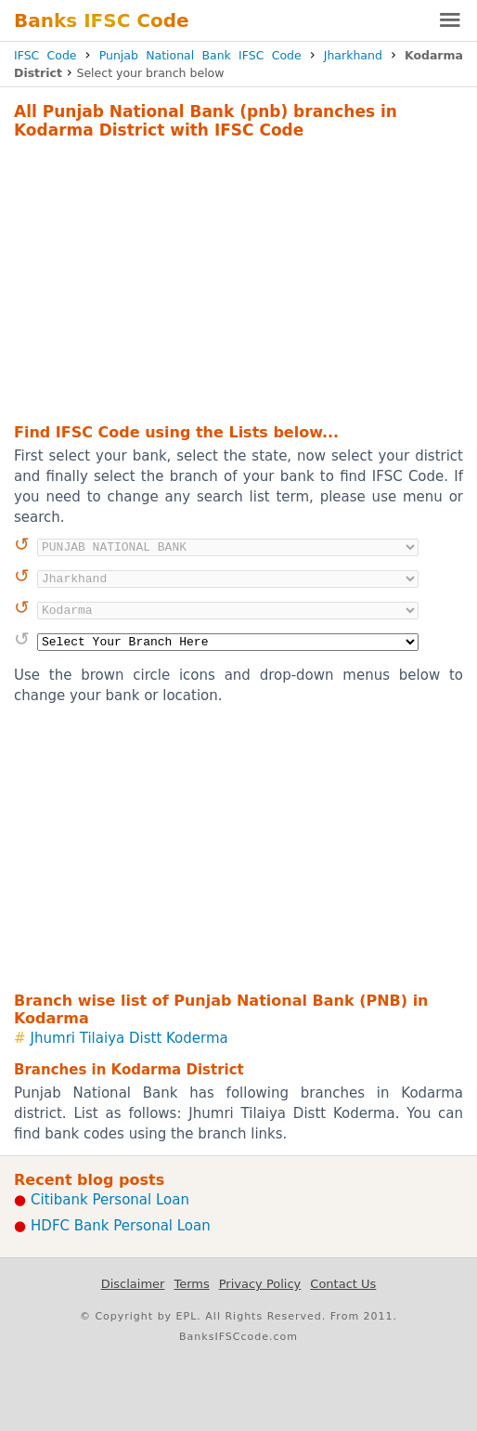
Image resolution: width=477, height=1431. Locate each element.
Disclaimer (133, 1284)
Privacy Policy (260, 1284)
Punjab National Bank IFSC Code (200, 55)
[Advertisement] (238, 279)
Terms (191, 1284)
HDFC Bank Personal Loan (121, 1225)
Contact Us (343, 1284)
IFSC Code (45, 55)
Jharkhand (353, 55)
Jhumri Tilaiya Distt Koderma (129, 1038)
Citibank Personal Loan (110, 1199)
